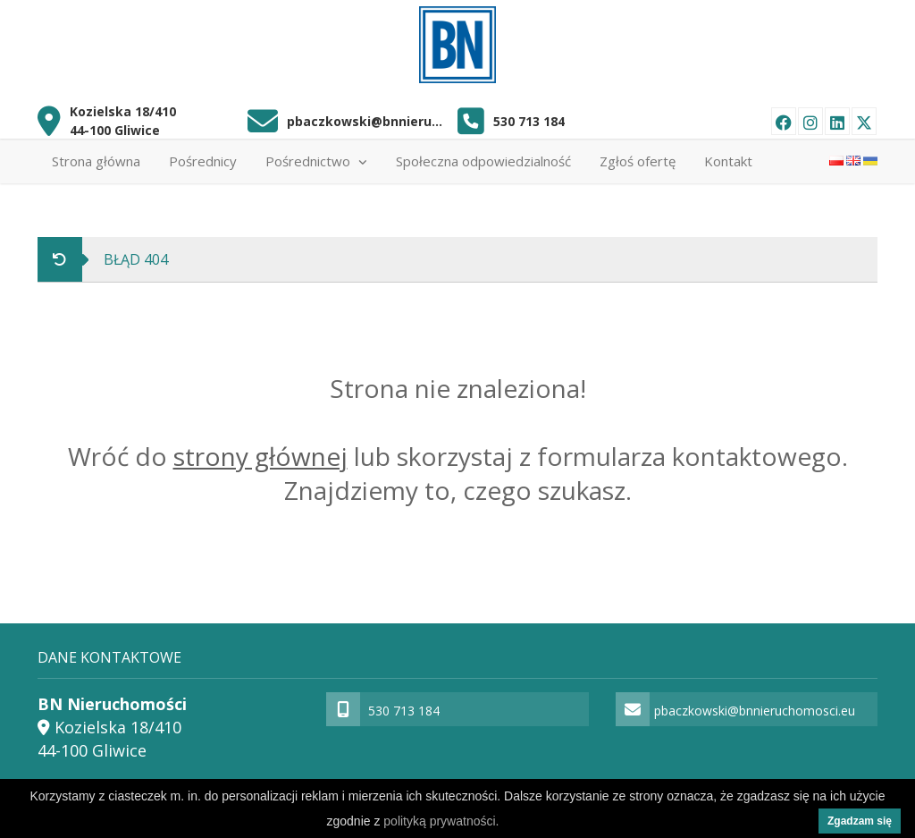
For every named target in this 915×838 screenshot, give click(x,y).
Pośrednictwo (316, 161)
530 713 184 (529, 121)
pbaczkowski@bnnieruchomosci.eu (365, 121)
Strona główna (96, 161)
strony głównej (260, 456)
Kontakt (728, 161)
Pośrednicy (203, 161)
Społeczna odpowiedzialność (483, 161)
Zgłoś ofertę (638, 161)
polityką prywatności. (441, 821)
